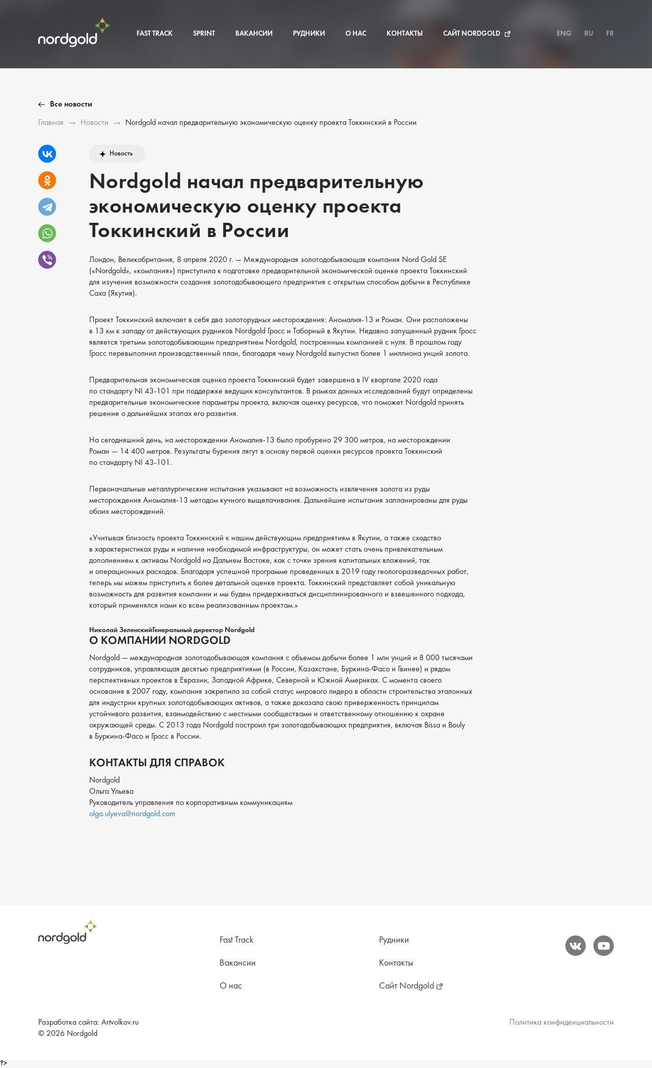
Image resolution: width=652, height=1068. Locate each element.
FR (610, 34)
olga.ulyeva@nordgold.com (132, 814)
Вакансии (254, 34)
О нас (355, 34)
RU (588, 34)
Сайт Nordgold (471, 34)
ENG (564, 34)
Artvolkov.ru (120, 1023)
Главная (51, 123)
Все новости (71, 104)
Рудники (309, 34)
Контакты (405, 34)
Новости (94, 123)
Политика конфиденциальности (561, 1023)
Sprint (204, 34)
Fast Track (155, 34)
